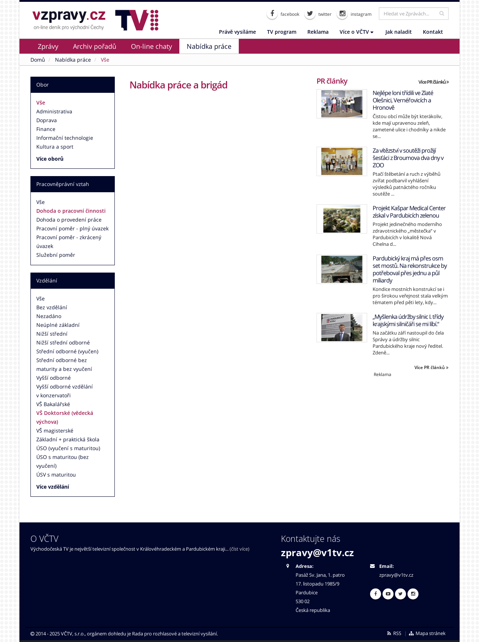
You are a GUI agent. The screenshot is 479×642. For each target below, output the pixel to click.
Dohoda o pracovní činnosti (71, 210)
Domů (37, 59)
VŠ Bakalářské (53, 404)
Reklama (318, 31)
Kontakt (433, 31)
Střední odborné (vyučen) (67, 351)
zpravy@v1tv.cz (317, 552)
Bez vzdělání (51, 307)
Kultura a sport (54, 146)
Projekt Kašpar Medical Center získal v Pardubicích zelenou (409, 211)
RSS (393, 633)
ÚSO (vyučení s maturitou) (68, 448)
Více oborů (49, 158)
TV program (281, 31)
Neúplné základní (58, 324)
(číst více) (239, 549)
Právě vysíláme (237, 31)
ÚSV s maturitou (56, 474)
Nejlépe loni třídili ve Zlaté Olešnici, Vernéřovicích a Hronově (403, 100)
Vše (40, 102)
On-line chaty (151, 46)
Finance (45, 128)
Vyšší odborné (53, 377)
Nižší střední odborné (63, 342)
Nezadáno (48, 316)
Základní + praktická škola (67, 439)
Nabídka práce (209, 46)
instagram (354, 13)
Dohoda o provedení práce (69, 219)
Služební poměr (55, 254)
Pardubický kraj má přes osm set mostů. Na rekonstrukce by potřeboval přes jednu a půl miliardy (410, 269)
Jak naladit (398, 31)
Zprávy (48, 46)
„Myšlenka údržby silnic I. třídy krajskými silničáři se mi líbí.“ (408, 320)
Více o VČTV (356, 31)
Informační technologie (64, 137)
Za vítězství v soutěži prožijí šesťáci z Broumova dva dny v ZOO (408, 157)
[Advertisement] (383, 428)
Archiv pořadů (94, 46)
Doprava (46, 120)
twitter (318, 13)
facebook (283, 13)
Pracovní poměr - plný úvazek (72, 228)
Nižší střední (51, 333)
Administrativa (54, 111)
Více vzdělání (52, 486)
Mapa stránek (427, 633)
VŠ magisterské (54, 430)
